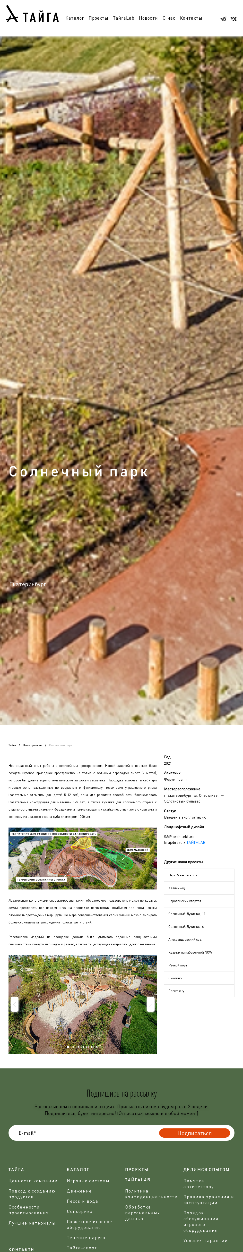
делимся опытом (206, 1170)
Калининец (176, 888)
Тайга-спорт (82, 1247)
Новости (148, 18)
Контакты (191, 18)
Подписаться (194, 1132)
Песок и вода (82, 1201)
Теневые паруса (86, 1237)
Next (151, 1004)
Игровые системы (88, 1180)
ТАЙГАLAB (196, 842)
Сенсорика (80, 1211)
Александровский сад (184, 939)
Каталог (75, 18)
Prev (14, 1004)
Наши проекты (32, 745)
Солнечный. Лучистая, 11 (186, 914)
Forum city (176, 991)
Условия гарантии (205, 1240)
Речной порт (177, 965)
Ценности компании (33, 1180)
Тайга (12, 745)
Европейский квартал (184, 901)
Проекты (98, 18)
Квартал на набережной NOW (190, 952)
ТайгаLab (123, 18)
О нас (169, 18)
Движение (79, 1190)
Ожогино (175, 978)
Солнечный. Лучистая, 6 (186, 926)
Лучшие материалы (32, 1223)
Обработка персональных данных (142, 1212)
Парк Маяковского (182, 875)
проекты (136, 1170)
